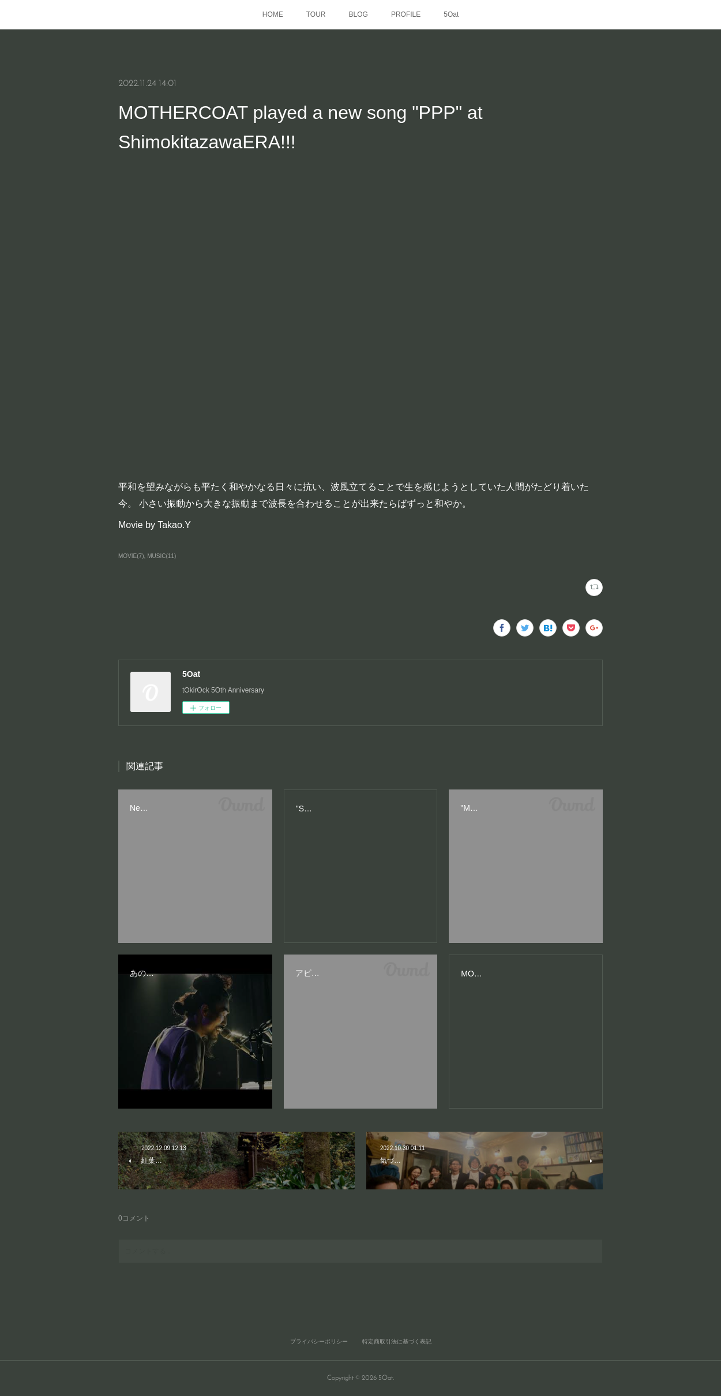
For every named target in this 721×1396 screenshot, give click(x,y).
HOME (272, 14)
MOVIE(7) (131, 556)
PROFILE (405, 14)
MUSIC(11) (161, 556)
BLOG (358, 14)
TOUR (316, 14)
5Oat (451, 14)
